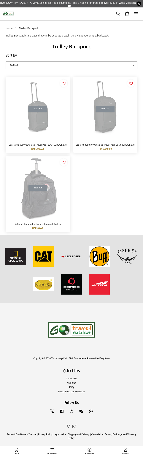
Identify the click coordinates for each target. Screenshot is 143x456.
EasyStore (104, 358)
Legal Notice (60, 434)
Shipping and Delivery (79, 434)
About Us (71, 383)
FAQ (71, 387)
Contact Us (71, 378)
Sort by (11, 55)
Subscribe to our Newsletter (71, 391)
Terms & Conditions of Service (21, 434)
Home (9, 28)
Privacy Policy (45, 434)
